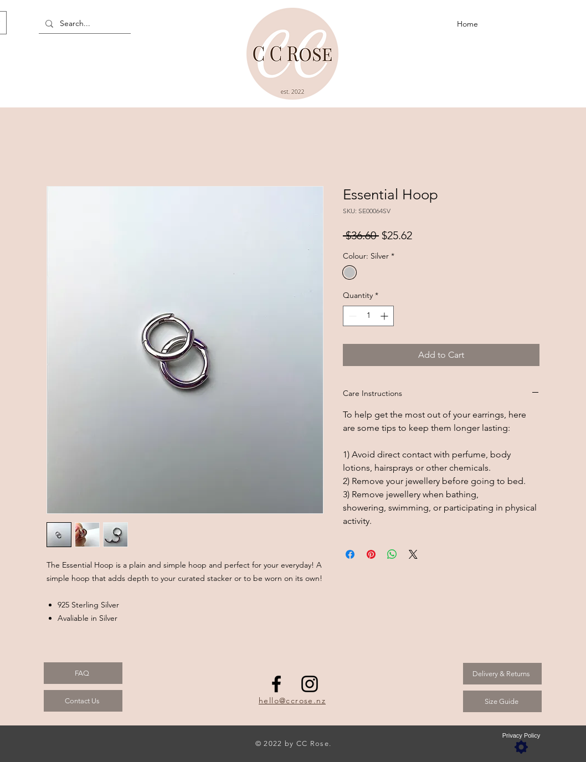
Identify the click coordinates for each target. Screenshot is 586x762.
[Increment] (385, 316)
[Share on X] (413, 554)
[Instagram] (310, 684)
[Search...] (83, 24)
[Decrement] (351, 316)
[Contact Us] (83, 701)
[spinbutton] (368, 316)
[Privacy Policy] (521, 743)
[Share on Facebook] (350, 554)
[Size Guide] (502, 701)
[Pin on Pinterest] (371, 554)
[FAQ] (83, 673)
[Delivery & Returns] (502, 673)
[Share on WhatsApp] (392, 554)
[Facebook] (276, 684)
